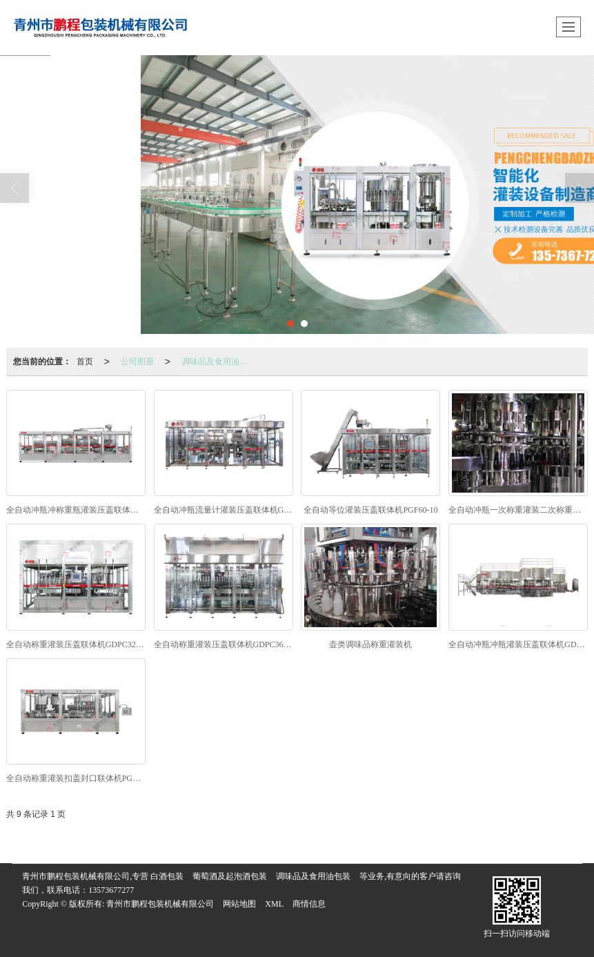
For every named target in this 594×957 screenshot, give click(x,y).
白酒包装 (167, 876)
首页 (85, 361)
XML (274, 904)
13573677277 (111, 890)
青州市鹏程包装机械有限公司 (160, 904)
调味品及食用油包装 (313, 876)
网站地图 (239, 904)
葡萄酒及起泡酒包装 (229, 876)
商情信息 (309, 904)
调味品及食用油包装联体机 (218, 361)
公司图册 (137, 361)
